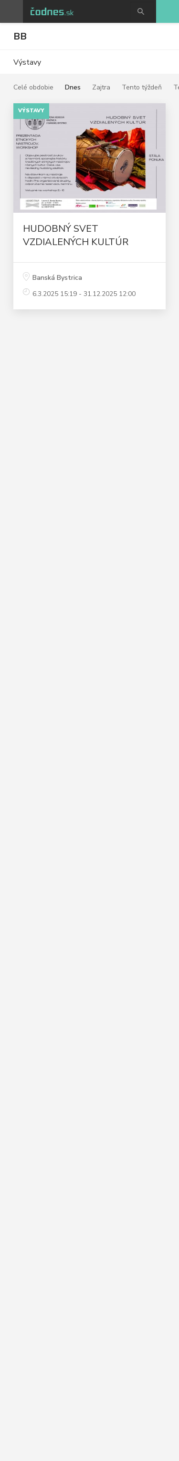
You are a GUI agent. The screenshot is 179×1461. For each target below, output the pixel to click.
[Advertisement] (89, 445)
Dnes (73, 87)
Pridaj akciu (167, 11)
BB (20, 36)
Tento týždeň (142, 87)
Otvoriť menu (11, 11)
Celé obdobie (33, 87)
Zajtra (101, 87)
